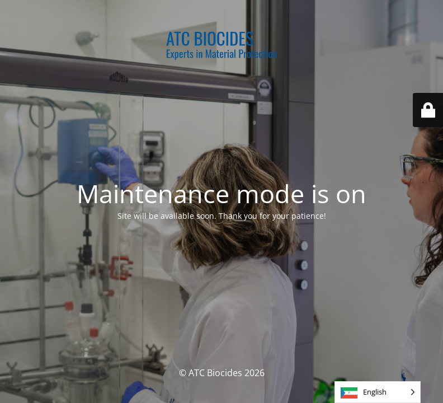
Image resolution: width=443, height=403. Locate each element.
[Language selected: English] (377, 392)
